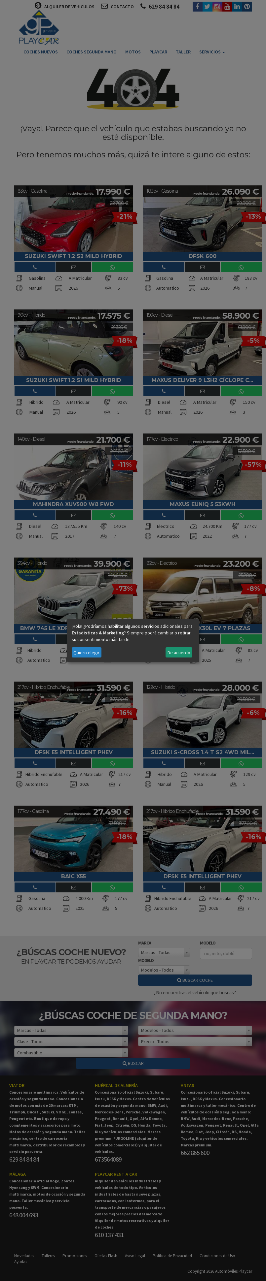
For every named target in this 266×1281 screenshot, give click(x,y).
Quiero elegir (86, 653)
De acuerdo (179, 653)
